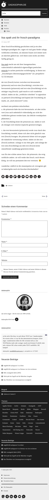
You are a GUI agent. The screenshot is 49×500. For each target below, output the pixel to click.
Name (4, 242)
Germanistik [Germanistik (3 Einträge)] (6, 419)
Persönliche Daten (8, 481)
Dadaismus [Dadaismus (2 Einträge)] (29, 412)
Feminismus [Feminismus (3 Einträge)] (13, 416)
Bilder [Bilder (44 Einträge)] (29, 409)
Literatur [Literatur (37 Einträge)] (30, 423)
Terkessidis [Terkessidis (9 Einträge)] (29, 430)
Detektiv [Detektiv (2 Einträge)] (4, 416)
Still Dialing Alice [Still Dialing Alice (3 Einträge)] (18, 430)
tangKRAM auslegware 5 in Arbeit (14, 365)
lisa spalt (4, 64)
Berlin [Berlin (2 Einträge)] (23, 409)
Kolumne (6, 22)
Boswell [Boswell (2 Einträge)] (43, 409)
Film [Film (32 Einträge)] (29, 416)
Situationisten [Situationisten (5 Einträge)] (6, 430)
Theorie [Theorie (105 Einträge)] (37, 430)
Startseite (6, 20)
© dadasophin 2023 (6, 469)
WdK (5, 25)
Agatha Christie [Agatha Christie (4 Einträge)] (7, 406)
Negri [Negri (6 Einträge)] (31, 426)
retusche (4, 70)
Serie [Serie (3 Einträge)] (36, 426)
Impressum (7, 475)
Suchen (44, 13)
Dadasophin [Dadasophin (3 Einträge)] (38, 412)
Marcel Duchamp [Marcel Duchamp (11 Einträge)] (7, 426)
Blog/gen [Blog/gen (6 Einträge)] (36, 409)
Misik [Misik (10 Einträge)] (25, 426)
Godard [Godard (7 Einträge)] (14, 419)
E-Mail (4, 251)
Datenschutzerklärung (9, 478)
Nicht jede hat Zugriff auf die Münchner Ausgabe (18, 376)
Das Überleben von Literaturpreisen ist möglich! (17, 380)
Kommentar (6, 219)
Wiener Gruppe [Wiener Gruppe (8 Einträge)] (19, 433)
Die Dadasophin (8, 487)
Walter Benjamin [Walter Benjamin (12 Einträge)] (7, 433)
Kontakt (6, 491)
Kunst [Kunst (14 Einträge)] (18, 423)
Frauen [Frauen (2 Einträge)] (36, 416)
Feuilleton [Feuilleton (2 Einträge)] (23, 416)
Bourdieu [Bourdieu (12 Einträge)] (5, 412)
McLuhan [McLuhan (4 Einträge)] (18, 426)
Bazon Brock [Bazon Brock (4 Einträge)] (6, 409)
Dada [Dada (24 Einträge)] (21, 412)
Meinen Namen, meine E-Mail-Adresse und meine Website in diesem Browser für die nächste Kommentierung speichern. (24, 270)
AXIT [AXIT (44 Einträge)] (39, 406)
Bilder (8, 31)
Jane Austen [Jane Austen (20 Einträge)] (40, 419)
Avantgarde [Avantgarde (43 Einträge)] (32, 406)
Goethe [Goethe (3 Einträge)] (21, 419)
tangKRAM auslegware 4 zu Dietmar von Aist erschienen (20, 369)
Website (4, 260)
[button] (3, 176)
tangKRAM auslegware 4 (16, 351)
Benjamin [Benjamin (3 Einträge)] (15, 409)
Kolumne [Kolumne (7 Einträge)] (5, 423)
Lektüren (10, 185)
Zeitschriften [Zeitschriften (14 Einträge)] (38, 433)
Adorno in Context (9, 394)
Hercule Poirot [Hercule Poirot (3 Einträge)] (30, 419)
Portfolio (6, 28)
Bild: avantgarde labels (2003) (12, 373)
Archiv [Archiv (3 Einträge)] (16, 406)
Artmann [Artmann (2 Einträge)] (23, 406)
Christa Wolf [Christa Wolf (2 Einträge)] (14, 412)
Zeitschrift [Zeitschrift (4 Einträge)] (29, 433)
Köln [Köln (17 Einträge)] (24, 423)
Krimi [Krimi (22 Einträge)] (12, 423)
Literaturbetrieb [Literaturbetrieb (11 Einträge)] (40, 423)
